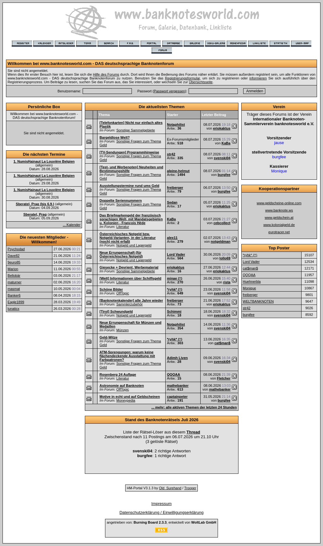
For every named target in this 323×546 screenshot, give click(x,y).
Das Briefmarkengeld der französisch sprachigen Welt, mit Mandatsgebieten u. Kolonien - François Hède (131, 219)
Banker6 (14, 295)
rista (226, 282)
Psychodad (16, 249)
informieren (258, 78)
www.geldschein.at (279, 217)
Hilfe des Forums (106, 74)
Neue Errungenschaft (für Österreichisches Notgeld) (121, 254)
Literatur (122, 227)
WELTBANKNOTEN (258, 301)
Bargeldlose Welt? (115, 137)
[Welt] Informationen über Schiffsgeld (131, 278)
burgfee (224, 175)
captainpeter (177, 396)
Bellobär (14, 275)
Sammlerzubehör (129, 304)
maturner (14, 282)
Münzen (122, 330)
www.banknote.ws (279, 210)
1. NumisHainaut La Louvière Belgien (44, 161)
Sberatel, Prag (35, 214)
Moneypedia (125, 400)
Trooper (190, 488)
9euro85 (14, 262)
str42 (171, 154)
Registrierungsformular (182, 78)
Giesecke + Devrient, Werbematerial (129, 267)
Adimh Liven (177, 358)
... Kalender (71, 225)
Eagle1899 (16, 302)
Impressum (161, 503)
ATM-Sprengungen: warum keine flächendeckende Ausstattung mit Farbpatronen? (127, 356)
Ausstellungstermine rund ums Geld (129, 186)
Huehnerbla (252, 281)
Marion (13, 269)
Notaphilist (176, 124)
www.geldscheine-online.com (279, 203)
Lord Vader (176, 254)
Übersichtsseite (201, 82)
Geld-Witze (109, 337)
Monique (249, 288)
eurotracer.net (279, 232)
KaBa (225, 143)
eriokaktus (221, 128)
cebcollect (222, 223)
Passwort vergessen (169, 91)
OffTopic (122, 293)
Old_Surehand (170, 488)
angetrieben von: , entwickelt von (161, 522)
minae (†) (174, 278)
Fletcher (224, 378)
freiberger (175, 187)
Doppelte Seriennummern (121, 200)
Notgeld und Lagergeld (133, 245)
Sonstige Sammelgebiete (135, 130)
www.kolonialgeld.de (279, 225)
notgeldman (220, 241)
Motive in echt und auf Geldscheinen (130, 396)
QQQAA (173, 374)
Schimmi (174, 311)
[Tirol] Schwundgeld (116, 311)
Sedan (172, 202)
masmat (14, 289)
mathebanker (177, 385)
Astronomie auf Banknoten (122, 385)
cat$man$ (222, 343)
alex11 (172, 238)
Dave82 (14, 256)
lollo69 (225, 258)
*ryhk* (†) (174, 289)
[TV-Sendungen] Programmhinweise (129, 152)
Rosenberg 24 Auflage (118, 374)
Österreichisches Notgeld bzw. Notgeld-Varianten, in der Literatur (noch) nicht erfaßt (128, 237)
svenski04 (222, 158)
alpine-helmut (178, 171)
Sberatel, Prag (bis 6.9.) (35, 204)
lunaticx (13, 309)
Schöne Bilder (111, 289)
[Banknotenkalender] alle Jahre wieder (131, 300)
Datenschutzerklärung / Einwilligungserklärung (162, 512)
